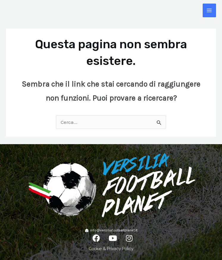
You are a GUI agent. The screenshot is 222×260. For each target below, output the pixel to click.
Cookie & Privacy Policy (111, 248)
